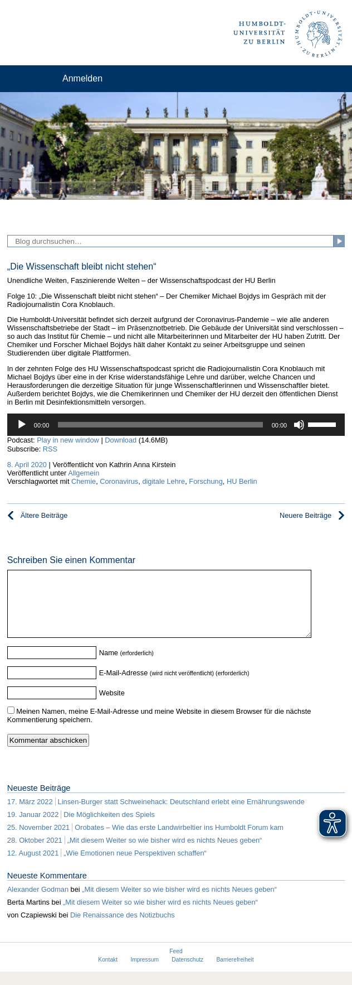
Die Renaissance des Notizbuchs (122, 928)
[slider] (160, 424)
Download (120, 440)
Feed (175, 965)
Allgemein (83, 473)
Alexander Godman (38, 902)
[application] (176, 425)
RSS (50, 449)
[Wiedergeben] (21, 424)
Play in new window (68, 440)
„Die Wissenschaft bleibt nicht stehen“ (82, 266)
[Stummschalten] (299, 424)
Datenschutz (187, 973)
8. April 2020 (27, 464)
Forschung (205, 481)
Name (108, 666)
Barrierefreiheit (235, 973)
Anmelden (82, 78)
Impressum (144, 973)
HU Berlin (242, 481)
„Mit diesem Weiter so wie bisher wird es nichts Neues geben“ (179, 902)
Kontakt (108, 973)
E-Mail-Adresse (123, 686)
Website (112, 706)
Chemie (83, 481)
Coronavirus (119, 481)
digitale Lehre (163, 481)
